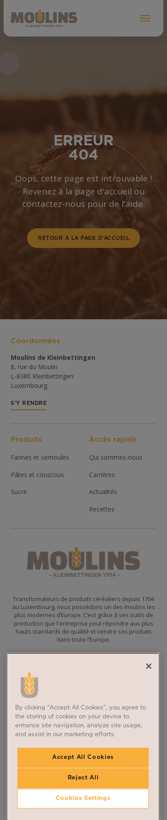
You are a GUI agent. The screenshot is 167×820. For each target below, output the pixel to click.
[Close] (149, 717)
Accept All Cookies (83, 808)
